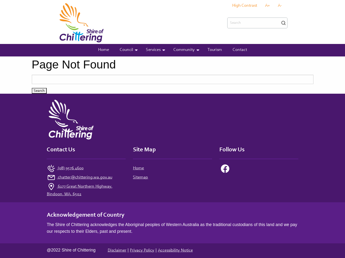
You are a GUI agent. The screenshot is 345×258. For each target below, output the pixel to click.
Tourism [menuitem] (215, 50)
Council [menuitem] (126, 50)
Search (283, 23)
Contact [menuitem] (240, 50)
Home (138, 168)
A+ (267, 6)
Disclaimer (117, 250)
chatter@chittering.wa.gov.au (84, 177)
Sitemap (140, 177)
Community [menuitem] (184, 50)
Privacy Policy (142, 250)
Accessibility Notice (175, 250)
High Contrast (244, 6)
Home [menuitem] (103, 50)
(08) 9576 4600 (70, 168)
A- (280, 6)
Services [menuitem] (153, 50)
